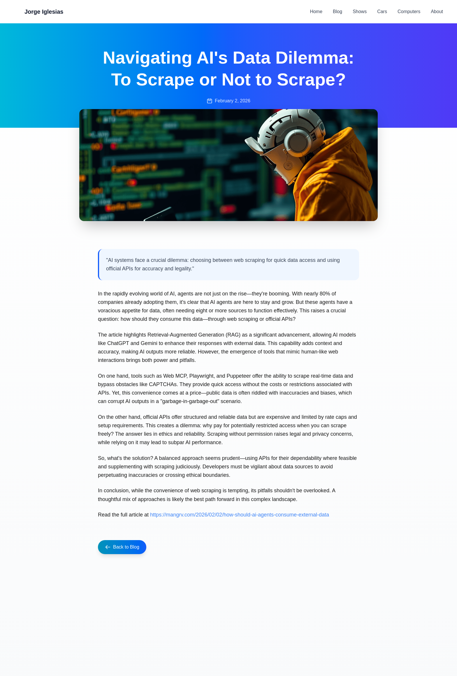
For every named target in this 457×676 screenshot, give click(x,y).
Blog (337, 11)
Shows (360, 11)
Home (316, 11)
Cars (382, 11)
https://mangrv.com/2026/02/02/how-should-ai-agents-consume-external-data (239, 515)
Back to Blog (122, 547)
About (437, 11)
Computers (409, 11)
